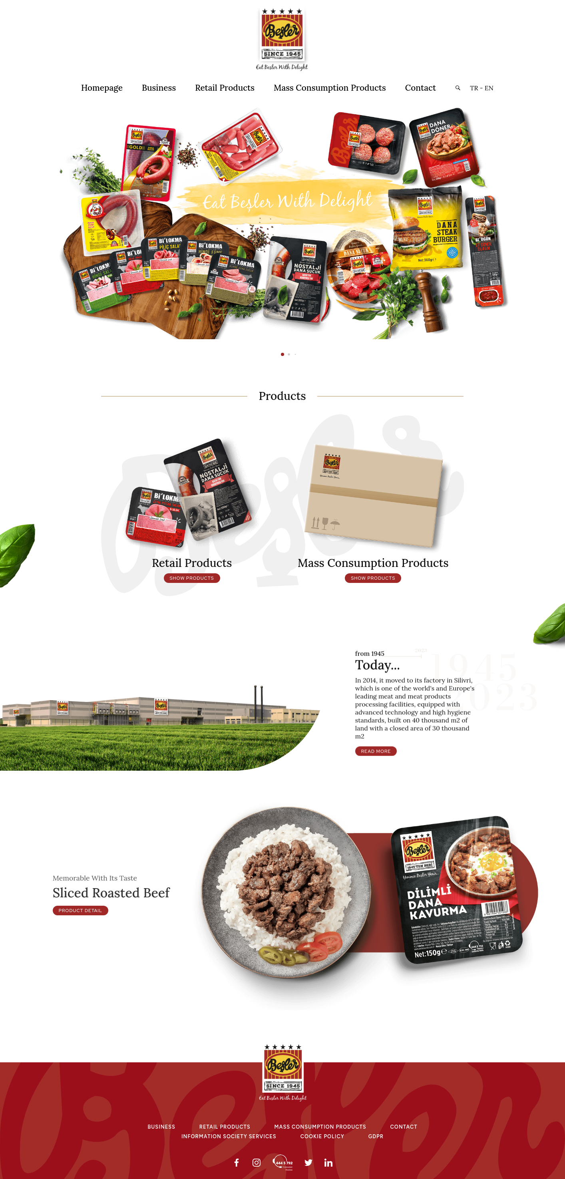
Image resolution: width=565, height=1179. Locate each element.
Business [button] (159, 87)
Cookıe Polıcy (322, 1136)
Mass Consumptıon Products (320, 1127)
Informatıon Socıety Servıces (229, 1136)
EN (489, 88)
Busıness (161, 1127)
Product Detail (80, 947)
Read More (376, 788)
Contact (420, 87)
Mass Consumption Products (330, 87)
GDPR (376, 1136)
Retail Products (225, 87)
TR (474, 88)
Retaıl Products (225, 1127)
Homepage (102, 87)
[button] (458, 87)
